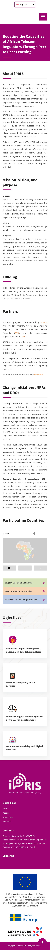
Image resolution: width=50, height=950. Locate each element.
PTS (17, 333)
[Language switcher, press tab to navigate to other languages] (25, 4)
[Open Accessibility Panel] (42, 942)
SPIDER (43, 322)
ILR (23, 336)
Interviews (7, 821)
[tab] (25, 582)
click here (38, 374)
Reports (6, 813)
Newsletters (8, 817)
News (5, 808)
